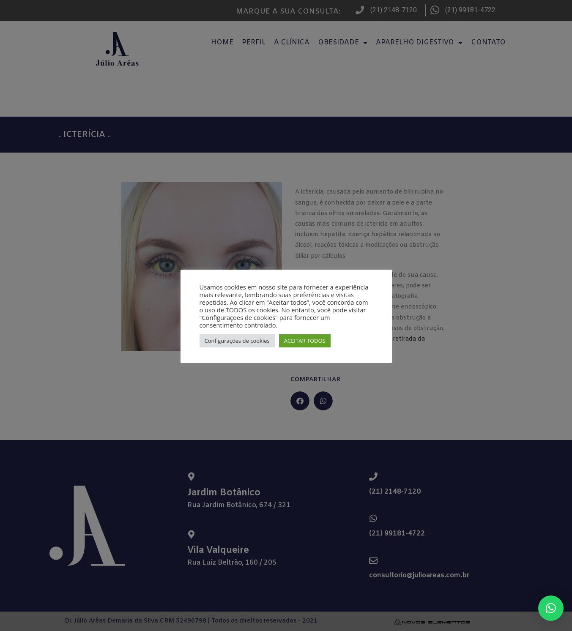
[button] (551, 608)
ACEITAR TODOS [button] (305, 340)
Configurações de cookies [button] (237, 340)
